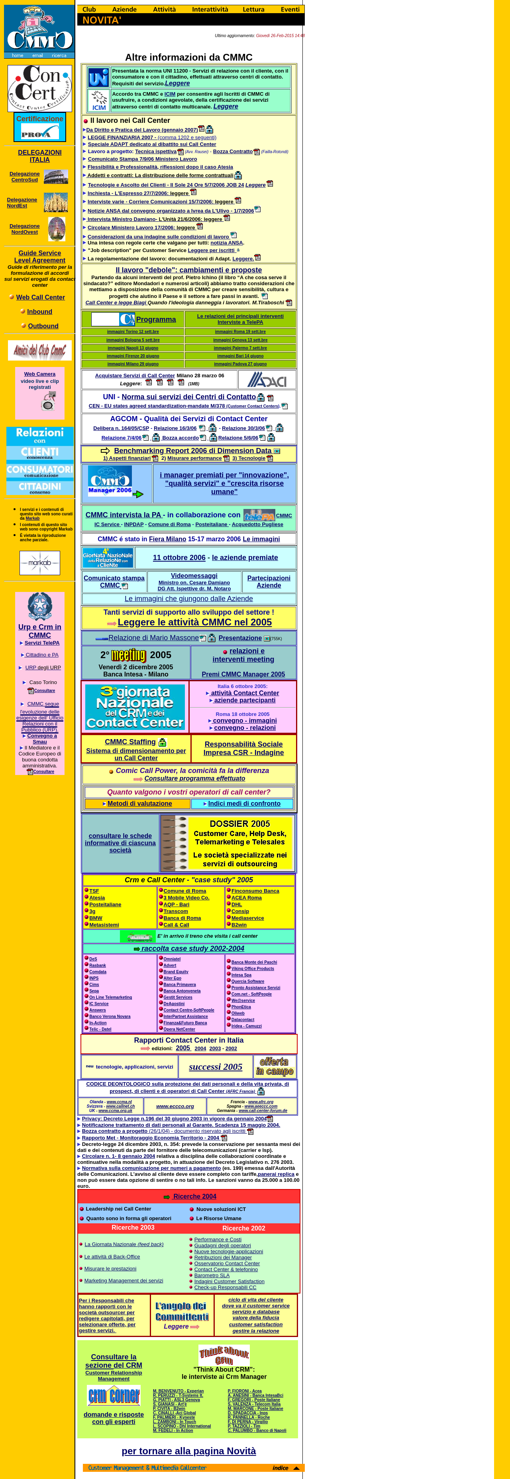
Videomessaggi (194, 582)
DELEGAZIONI (39, 152)
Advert (170, 965)
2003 (215, 1048)
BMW (95, 918)
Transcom (176, 911)
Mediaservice (247, 918)
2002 (231, 1048)
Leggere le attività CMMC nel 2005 (195, 622)
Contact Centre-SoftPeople (189, 1010)
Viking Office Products (252, 968)
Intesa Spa (241, 975)
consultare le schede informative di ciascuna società (120, 843)
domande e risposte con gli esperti (114, 1418)
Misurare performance (194, 458)
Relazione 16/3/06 (175, 428)
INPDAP (133, 524)
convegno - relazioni (245, 727)
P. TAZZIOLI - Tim (244, 1426)
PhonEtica (241, 1007)
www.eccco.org (175, 1106)
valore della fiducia (256, 1318)
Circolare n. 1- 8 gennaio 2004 (118, 1156)
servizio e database (256, 1312)
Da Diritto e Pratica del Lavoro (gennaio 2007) (145, 130)
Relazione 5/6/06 (238, 438)
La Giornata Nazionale (110, 1244)
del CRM (128, 1365)
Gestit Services (178, 997)
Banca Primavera (180, 984)
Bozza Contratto (233, 151)
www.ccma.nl (119, 1102)
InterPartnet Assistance (186, 1016)
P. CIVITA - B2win (169, 1408)
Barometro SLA (212, 1275)
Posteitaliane (212, 524)
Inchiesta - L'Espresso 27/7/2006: (129, 193)
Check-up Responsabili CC (225, 1287)
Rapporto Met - (100, 1138)
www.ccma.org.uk (115, 1110)
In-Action (95, 1023)
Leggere (255, 185)
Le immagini (261, 539)
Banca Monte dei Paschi (254, 962)
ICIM (170, 94)
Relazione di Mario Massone (157, 638)
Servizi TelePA (42, 643)
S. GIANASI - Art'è (170, 1404)
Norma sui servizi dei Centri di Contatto (189, 397)
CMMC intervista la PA (124, 515)
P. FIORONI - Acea (245, 1391)
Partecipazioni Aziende (268, 582)
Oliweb (238, 1013)
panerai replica (276, 1174)
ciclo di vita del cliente (255, 1300)
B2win (239, 925)
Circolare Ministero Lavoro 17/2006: (132, 228)
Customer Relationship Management (113, 1376)
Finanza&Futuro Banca (185, 1023)
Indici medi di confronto (244, 803)
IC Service (107, 524)
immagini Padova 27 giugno (240, 364)
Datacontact (242, 1020)
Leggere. (247, 259)
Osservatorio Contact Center (227, 1263)
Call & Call (176, 925)
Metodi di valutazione (140, 803)
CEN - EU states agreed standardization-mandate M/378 (183, 406)
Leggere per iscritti (211, 250)
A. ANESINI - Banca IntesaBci (255, 1395)
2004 (200, 1048)
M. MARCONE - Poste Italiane (255, 1408)
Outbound (43, 326)
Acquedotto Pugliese (257, 524)
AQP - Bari (177, 904)
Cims (94, 984)
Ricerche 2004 (189, 1196)
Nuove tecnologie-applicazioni (228, 1251)
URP (31, 667)
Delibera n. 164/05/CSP (121, 428)
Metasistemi (104, 925)
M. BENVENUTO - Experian (178, 1391)
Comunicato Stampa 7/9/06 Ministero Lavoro (142, 159)
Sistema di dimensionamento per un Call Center (136, 754)
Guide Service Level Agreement (39, 257)
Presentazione (240, 638)
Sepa (94, 991)
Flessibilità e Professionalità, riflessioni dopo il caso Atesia (160, 167)
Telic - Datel (100, 1029)
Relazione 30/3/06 (243, 428)
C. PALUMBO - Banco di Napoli (257, 1430)
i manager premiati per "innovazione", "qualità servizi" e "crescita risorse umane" (224, 483)
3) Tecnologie (248, 458)
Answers (97, 1010)
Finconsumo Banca (255, 891)
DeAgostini (174, 1004)
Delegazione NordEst (22, 203)
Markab (32, 518)
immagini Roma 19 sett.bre (240, 331)
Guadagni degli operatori (222, 1245)
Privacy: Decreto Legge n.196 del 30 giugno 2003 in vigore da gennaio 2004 (178, 1119)
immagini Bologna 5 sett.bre (133, 340)
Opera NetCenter (176, 1029)
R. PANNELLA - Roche (249, 1417)
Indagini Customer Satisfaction (229, 1281)
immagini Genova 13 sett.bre (240, 340)
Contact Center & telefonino (226, 1269)
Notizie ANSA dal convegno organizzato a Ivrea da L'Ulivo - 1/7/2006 (171, 211)
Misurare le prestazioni (110, 1269)
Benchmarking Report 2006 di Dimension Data (193, 451)
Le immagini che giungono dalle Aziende (189, 599)
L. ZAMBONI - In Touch (174, 1422)
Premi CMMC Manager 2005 (243, 674)
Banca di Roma (182, 918)
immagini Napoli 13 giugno (133, 348)
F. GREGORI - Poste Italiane (254, 1400)
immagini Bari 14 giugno (240, 356)
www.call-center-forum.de (263, 1110)
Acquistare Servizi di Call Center (135, 376)
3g (92, 911)
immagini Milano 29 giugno (133, 364)
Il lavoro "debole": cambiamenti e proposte (189, 270)
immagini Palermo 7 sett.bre (240, 348)
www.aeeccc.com (261, 1106)
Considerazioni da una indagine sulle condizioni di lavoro (162, 237)
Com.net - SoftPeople (251, 994)
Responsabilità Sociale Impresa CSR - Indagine (244, 748)
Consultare (44, 690)
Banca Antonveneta (182, 991)
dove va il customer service (256, 1306)
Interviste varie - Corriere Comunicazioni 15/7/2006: (151, 202)
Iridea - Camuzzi (246, 1026)
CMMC (284, 516)
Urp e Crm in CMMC (39, 631)
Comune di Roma (169, 524)
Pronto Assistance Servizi (255, 988)
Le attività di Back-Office (112, 1257)
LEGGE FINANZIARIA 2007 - (123, 137)
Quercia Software (247, 981)
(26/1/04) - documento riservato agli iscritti (164, 1131)
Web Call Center (40, 297)
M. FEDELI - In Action (173, 1430)
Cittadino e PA (41, 655)
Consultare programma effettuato (194, 778)
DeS (93, 959)
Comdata (97, 972)
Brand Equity (176, 972)
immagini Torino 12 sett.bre (133, 331)
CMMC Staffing (130, 742)
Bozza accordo (180, 438)
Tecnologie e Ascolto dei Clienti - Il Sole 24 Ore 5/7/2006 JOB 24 (166, 185)
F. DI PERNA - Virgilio (248, 1422)
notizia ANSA (226, 243)
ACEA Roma (246, 898)
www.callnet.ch (120, 1106)
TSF (94, 891)
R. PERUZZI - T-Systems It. (178, 1395)
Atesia (97, 898)
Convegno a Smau (42, 739)
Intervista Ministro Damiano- (122, 219)
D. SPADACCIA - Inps (248, 1413)
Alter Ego (172, 978)
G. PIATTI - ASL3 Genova (176, 1400)
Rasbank (97, 965)
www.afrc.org (260, 1102)
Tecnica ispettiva (160, 151)
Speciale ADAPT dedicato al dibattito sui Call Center (152, 144)
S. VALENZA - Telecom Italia (254, 1404)
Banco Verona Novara (109, 1016)
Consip (240, 911)
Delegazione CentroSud (25, 177)
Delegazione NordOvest (25, 229)
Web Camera (40, 374)
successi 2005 (216, 1066)
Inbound (39, 311)
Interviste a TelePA (240, 322)
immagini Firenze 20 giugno (133, 356)
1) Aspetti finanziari (127, 458)
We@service (243, 1000)
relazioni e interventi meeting (243, 655)
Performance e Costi (218, 1239)
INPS (93, 978)
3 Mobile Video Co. (187, 898)
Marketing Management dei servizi (123, 1281)
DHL (236, 904)
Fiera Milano (167, 539)
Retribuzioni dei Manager (223, 1257)
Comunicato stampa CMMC (114, 582)
